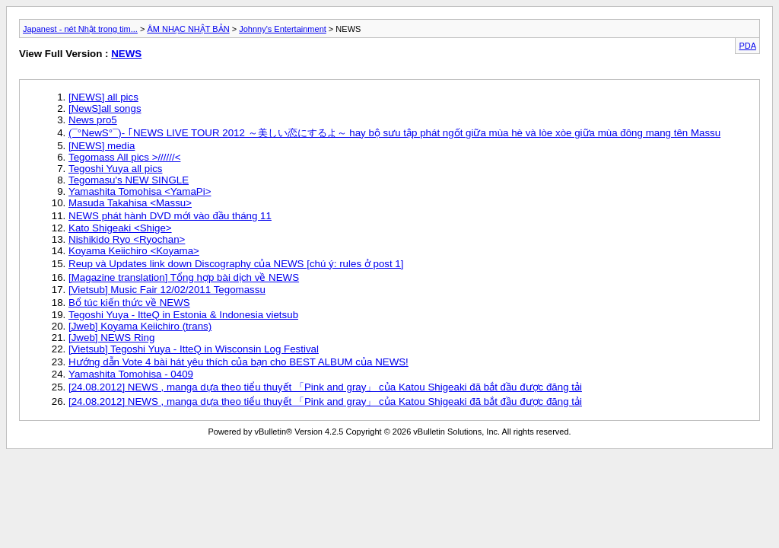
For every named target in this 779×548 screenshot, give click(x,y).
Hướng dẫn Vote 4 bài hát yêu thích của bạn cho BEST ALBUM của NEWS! (238, 362)
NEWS (126, 53)
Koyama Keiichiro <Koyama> (133, 250)
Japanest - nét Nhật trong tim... (80, 28)
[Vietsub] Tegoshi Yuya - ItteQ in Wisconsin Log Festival (193, 349)
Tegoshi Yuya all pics (115, 168)
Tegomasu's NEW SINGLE (128, 180)
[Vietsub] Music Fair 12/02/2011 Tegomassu (166, 289)
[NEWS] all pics (103, 97)
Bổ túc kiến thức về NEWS (129, 302)
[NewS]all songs (104, 108)
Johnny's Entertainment (282, 28)
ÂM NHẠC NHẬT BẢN (188, 28)
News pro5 (92, 120)
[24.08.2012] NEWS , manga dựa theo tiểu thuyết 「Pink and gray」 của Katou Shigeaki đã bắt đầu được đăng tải (325, 387)
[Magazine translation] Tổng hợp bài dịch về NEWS (183, 277)
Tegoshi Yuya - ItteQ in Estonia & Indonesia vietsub (183, 314)
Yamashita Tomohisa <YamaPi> (139, 191)
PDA (747, 45)
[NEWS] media (101, 145)
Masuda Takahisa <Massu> (130, 203)
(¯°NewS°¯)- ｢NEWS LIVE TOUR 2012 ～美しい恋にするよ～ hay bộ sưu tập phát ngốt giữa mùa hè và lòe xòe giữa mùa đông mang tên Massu (394, 133)
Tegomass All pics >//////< (124, 157)
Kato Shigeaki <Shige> (120, 228)
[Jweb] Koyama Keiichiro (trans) (139, 326)
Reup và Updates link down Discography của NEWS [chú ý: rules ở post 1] (235, 263)
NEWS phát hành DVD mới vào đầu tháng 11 (170, 215)
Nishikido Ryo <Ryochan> (126, 239)
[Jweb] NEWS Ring (111, 337)
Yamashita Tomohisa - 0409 (130, 374)
